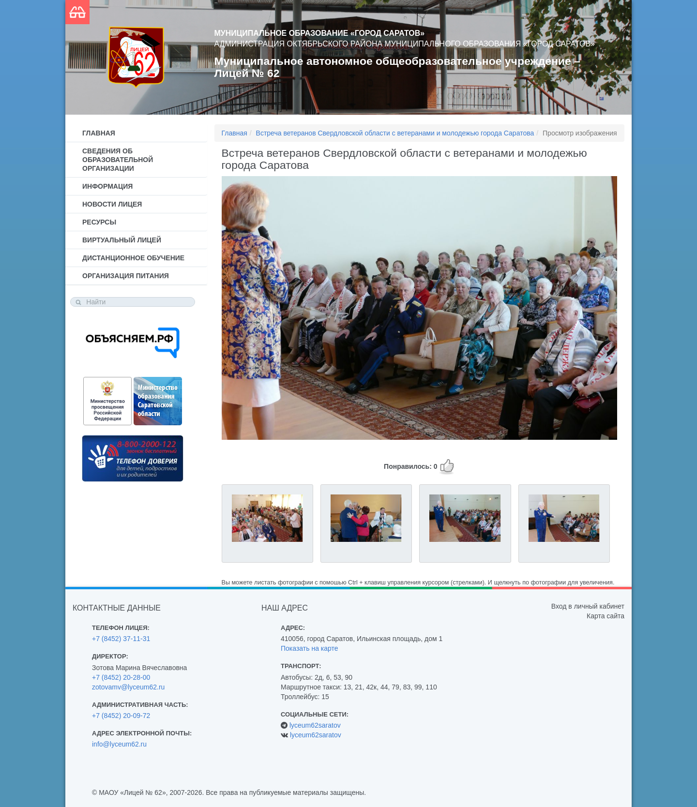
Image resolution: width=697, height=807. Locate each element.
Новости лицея (112, 204)
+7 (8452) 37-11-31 (121, 639)
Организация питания (125, 276)
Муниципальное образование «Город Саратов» (319, 33)
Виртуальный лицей (121, 240)
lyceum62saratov (315, 725)
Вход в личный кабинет (587, 606)
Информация (107, 186)
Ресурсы (99, 222)
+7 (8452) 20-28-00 (121, 677)
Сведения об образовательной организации (117, 159)
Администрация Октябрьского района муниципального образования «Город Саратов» (404, 44)
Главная (98, 133)
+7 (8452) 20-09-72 (121, 715)
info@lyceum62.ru (119, 744)
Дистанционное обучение (133, 258)
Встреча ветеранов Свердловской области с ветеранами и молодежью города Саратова (395, 133)
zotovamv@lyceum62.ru (128, 687)
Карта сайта (605, 616)
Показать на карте (309, 648)
